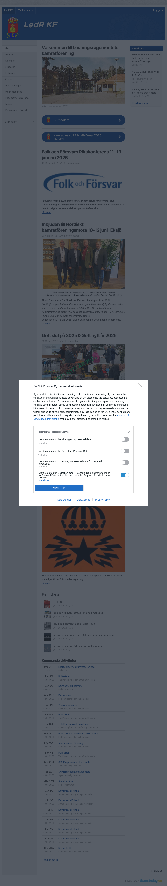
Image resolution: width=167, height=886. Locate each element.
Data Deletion (64, 499)
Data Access (83, 499)
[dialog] (83, 443)
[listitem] (83, 432)
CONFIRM (59, 488)
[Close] (141, 386)
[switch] (125, 439)
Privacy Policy (102, 499)
